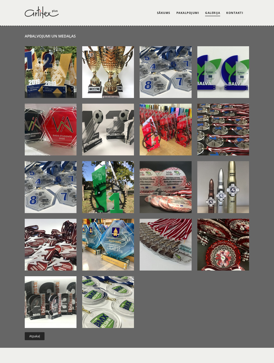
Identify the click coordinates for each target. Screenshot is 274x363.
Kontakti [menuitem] (234, 13)
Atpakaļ (34, 336)
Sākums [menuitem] (163, 13)
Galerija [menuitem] (212, 13)
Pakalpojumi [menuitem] (187, 13)
